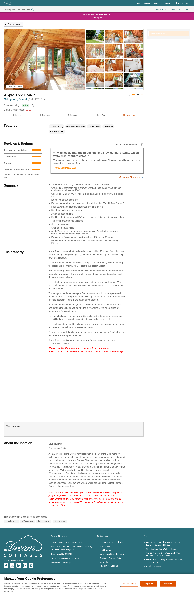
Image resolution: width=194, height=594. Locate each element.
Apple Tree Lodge (20, 95)
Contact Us (157, 3)
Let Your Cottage (143, 3)
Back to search (15, 24)
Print (142, 95)
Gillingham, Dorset (24, 99)
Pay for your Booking (109, 566)
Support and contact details (111, 542)
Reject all (149, 584)
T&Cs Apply (97, 18)
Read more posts (153, 566)
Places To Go (161, 10)
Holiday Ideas (175, 10)
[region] (97, 584)
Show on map (129, 115)
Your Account (182, 3)
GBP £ (169, 3)
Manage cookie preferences (112, 554)
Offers (186, 10)
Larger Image (14, 86)
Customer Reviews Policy (111, 558)
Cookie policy (105, 550)
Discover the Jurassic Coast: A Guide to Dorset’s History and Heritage (163, 543)
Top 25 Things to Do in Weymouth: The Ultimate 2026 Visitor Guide (163, 554)
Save (133, 95)
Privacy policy (106, 546)
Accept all (168, 584)
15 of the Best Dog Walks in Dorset (161, 549)
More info (104, 562)
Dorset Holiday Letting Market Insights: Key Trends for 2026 (164, 560)
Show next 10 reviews (129, 177)
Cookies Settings (129, 584)
